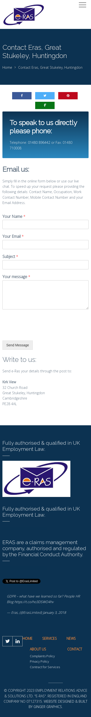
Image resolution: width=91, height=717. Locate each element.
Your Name (13, 216)
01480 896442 (39, 142)
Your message (16, 276)
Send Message (17, 345)
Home (7, 67)
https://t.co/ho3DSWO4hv (33, 601)
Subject (10, 256)
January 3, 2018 (54, 612)
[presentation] (39, 332)
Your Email (13, 236)
